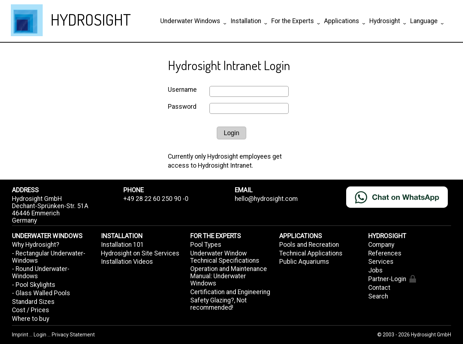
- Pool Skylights (33, 284)
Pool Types (205, 244)
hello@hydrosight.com (266, 198)
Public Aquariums (304, 261)
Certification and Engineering (230, 292)
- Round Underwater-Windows (40, 272)
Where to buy (30, 318)
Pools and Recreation (309, 244)
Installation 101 (122, 244)
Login (231, 133)
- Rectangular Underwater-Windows (48, 257)
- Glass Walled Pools (41, 293)
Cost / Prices (30, 310)
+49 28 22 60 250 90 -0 (155, 198)
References (385, 253)
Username (182, 89)
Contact (379, 287)
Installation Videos (127, 261)
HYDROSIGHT (91, 19)
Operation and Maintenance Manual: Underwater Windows (228, 276)
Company (381, 244)
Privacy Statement (73, 334)
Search (378, 296)
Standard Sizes (33, 301)
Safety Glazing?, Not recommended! (218, 304)
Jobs (375, 270)
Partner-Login (392, 279)
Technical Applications (311, 253)
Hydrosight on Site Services (140, 253)
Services (381, 261)
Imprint (20, 334)
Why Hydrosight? (35, 244)
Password (182, 106)
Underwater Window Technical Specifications (224, 257)
